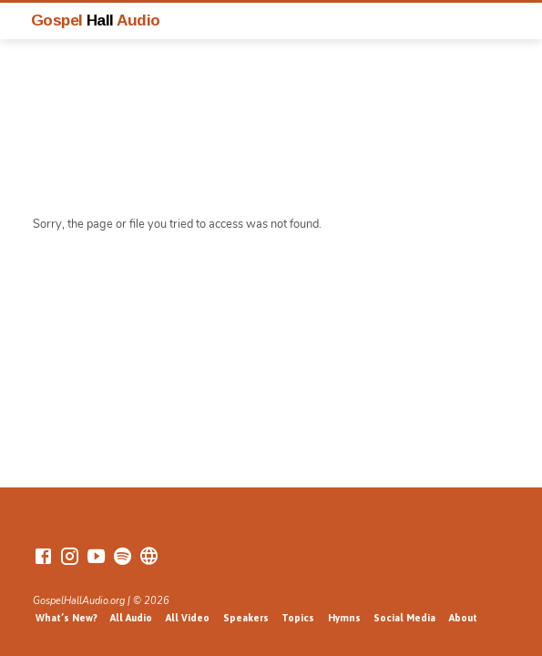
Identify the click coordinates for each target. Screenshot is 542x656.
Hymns (344, 617)
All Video (188, 617)
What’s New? (66, 617)
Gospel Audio (95, 20)
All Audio (131, 617)
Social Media (404, 617)
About (463, 617)
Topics (297, 617)
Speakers (246, 617)
